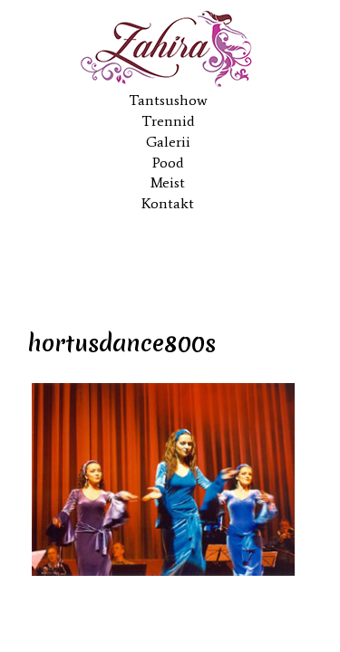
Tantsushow (168, 100)
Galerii (168, 141)
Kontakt (167, 203)
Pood (168, 162)
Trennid (168, 120)
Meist (168, 182)
